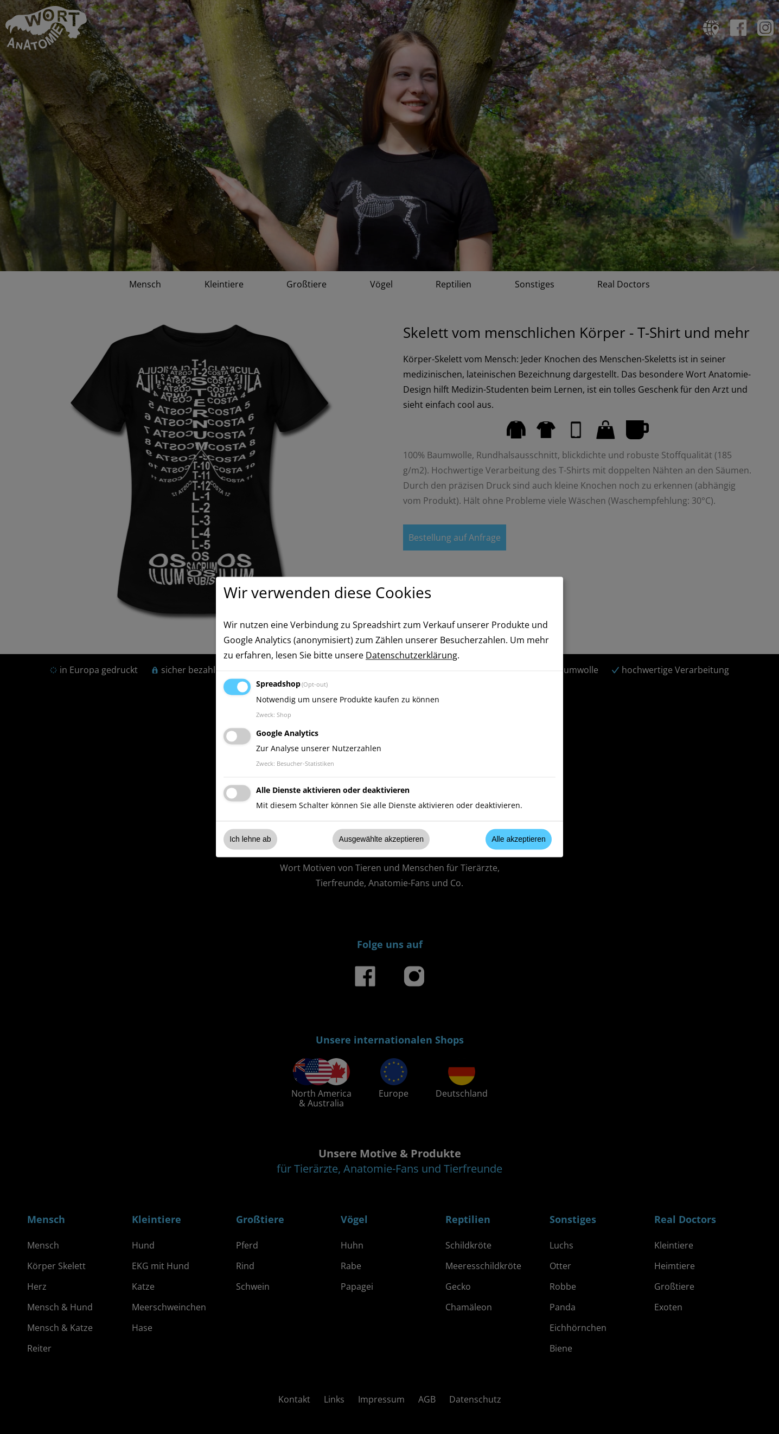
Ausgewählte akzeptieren (381, 839)
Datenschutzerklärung (411, 656)
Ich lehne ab (250, 839)
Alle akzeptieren (518, 839)
